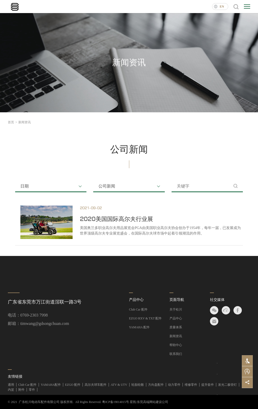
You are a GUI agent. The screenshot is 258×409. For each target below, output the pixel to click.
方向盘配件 (156, 385)
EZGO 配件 (72, 385)
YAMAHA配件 (51, 385)
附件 (21, 390)
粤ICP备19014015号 (115, 402)
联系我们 (175, 354)
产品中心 (136, 300)
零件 (32, 390)
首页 (12, 122)
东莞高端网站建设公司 (152, 402)
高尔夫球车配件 (96, 385)
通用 (11, 385)
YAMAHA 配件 (139, 327)
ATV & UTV (119, 385)
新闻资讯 (24, 122)
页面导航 (176, 300)
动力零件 (174, 385)
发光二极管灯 (227, 385)
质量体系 (175, 327)
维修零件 (191, 385)
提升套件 (207, 385)
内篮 (11, 390)
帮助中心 (175, 345)
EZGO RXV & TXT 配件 (145, 318)
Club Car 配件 (138, 309)
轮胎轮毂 (137, 385)
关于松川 (175, 309)
